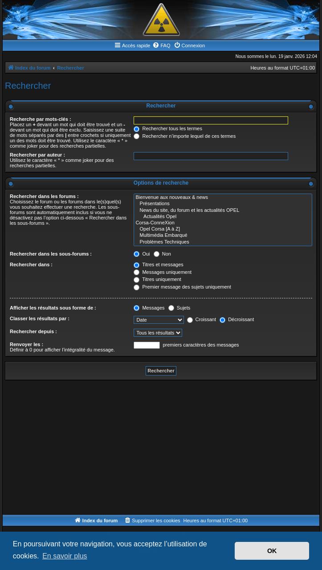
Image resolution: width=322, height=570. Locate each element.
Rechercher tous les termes (168, 128)
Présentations (223, 204)
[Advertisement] (161, 447)
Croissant (201, 319)
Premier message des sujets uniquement (182, 286)
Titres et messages (158, 264)
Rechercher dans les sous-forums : (51, 253)
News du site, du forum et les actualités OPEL (223, 210)
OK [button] (272, 550)
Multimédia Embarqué (223, 235)
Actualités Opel (223, 217)
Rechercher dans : (31, 264)
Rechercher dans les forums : (44, 196)
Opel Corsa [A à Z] (223, 229)
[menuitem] (161, 45)
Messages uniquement (163, 272)
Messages (149, 307)
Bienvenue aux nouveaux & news (223, 197)
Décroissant (237, 319)
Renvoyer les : (26, 344)
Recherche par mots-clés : (40, 119)
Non (162, 253)
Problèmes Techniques (223, 242)
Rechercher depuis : (33, 331)
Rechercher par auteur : (37, 154)
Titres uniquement (157, 279)
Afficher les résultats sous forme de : (53, 307)
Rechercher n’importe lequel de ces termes (185, 136)
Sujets (179, 307)
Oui (142, 253)
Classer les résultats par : (39, 318)
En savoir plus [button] (64, 556)
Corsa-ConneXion (223, 223)
